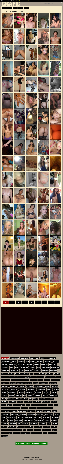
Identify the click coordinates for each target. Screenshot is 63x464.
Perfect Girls (24, 408)
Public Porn (39, 411)
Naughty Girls (37, 401)
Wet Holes (33, 433)
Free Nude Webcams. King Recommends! (31, 443)
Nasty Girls (20, 401)
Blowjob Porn (52, 364)
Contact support (38, 459)
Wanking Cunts (25, 433)
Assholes (32, 361)
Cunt (36, 373)
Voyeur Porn (17, 433)
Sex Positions (55, 417)
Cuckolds (26, 373)
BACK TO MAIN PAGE (7, 451)
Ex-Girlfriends (14, 380)
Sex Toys (4, 420)
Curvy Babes (49, 373)
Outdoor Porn (43, 405)
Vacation (4, 433)
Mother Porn (50, 398)
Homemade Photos (7, 8)
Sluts (19, 423)
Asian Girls (21, 361)
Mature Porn (19, 398)
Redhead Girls (31, 414)
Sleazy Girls (5, 423)
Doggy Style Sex (28, 377)
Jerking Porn (38, 392)
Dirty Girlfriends (18, 377)
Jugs (48, 392)
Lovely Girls (45, 395)
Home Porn (22, 389)
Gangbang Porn (44, 383)
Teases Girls (47, 426)
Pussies (54, 411)
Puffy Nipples (47, 411)
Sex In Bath (20, 417)
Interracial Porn (29, 392)
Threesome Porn (6, 430)
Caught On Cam (46, 367)
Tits (21, 430)
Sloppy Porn (13, 423)
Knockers (11, 395)
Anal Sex (14, 361)
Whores (40, 433)
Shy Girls (47, 420)
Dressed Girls (48, 377)
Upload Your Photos (29, 457)
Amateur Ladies (24, 358)
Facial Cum (33, 380)
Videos (15, 8)
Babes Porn (40, 361)
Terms (22, 459)
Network (26, 8)
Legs (24, 395)
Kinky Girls (4, 395)
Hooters (49, 389)
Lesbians (30, 395)
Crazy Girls (10, 373)
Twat (24, 430)
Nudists (4, 405)
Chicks (22, 370)
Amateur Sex (52, 358)
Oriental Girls (35, 405)
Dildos (10, 377)
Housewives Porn (12, 392)
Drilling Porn (57, 377)
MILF (30, 398)
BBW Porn (4, 364)
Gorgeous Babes (39, 386)
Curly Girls (41, 373)
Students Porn (11, 426)
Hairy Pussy (55, 386)
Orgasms (22, 405)
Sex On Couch (46, 417)
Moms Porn (42, 398)
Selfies (3, 417)
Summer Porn (29, 426)
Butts (38, 367)
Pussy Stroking (5, 414)
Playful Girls (32, 408)
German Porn (52, 383)
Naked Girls (12, 401)
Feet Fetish (47, 380)
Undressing (37, 430)
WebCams (20, 8)
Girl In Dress (5, 386)
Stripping (4, 426)
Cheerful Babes (14, 370)
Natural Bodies (28, 401)
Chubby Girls (28, 370)
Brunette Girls (24, 367)
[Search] (51, 3)
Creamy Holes (18, 373)
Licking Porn (37, 395)
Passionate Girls (6, 408)
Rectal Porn (23, 414)
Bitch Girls (29, 364)
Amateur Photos (34, 358)
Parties (56, 405)
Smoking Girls (33, 423)
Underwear (30, 430)
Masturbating (10, 398)
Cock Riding (45, 370)
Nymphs (9, 405)
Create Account (22, 0)
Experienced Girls (24, 380)
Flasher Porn (5, 383)
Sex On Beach (37, 417)
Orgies (28, 405)
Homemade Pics (31, 389)
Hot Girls (4, 392)
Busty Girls (32, 367)
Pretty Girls (14, 411)
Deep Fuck (4, 377)
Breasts (17, 367)
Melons (25, 398)
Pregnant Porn (5, 411)
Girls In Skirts (29, 386)
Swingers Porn (38, 426)
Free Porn (12, 383)
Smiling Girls (25, 423)
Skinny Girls (54, 420)
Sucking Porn (20, 426)
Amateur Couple (15, 358)
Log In (28, 0)
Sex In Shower (28, 417)
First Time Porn (55, 380)
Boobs (12, 367)
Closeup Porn (37, 370)
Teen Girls (54, 426)
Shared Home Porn (28, 420)
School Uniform (49, 414)
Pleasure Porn (40, 408)
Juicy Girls (54, 392)
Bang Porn (55, 361)
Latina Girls (18, 395)
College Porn (53, 370)
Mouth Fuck (5, 401)
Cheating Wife (5, 370)
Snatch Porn (42, 423)
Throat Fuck (15, 430)
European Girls (5, 380)
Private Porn (31, 411)
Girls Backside (20, 386)
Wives (45, 433)
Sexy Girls (10, 420)
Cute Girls (56, 373)
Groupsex (47, 386)
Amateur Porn (43, 358)
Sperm (48, 423)
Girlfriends (12, 386)
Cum (32, 373)
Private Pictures (22, 411)
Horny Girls (56, 389)
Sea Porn (57, 414)
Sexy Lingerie (18, 420)
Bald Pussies (48, 361)
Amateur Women (6, 361)
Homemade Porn (41, 389)
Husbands (21, 392)
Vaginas (10, 433)
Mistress (35, 398)
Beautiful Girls (12, 364)
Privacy (31, 459)
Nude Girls (54, 401)
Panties (50, 405)
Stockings (54, 423)
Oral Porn (15, 405)
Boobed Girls (5, 367)
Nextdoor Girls (46, 401)
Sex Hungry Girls (11, 417)
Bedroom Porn (21, 364)
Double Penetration (38, 377)
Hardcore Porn (5, 389)
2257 (27, 459)
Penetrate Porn (15, 408)
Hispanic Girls (14, 389)
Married (4, 398)
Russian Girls (39, 414)
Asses (27, 361)
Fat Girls (40, 380)
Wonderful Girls (52, 433)
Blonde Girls (44, 364)
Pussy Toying (14, 414)
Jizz (44, 392)
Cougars (4, 373)
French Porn (20, 383)
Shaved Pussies (39, 420)
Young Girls (5, 436)
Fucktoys (35, 383)
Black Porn (37, 364)
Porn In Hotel (49, 408)
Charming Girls (55, 367)
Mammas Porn (53, 395)
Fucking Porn (28, 383)
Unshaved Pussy (46, 430)
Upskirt (54, 430)
